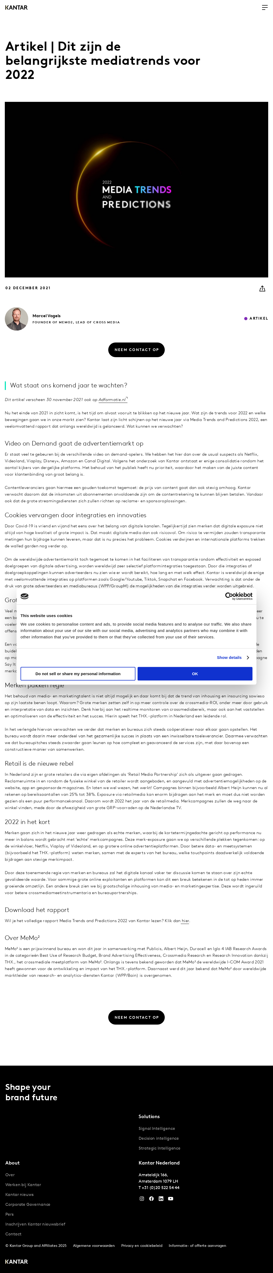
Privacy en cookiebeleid (141, 1246)
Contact (13, 1234)
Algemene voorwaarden (94, 1246)
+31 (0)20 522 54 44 (160, 1188)
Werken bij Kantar (23, 1185)
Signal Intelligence (157, 1129)
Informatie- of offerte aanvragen (197, 1246)
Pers (9, 1214)
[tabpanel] (203, 1139)
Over (10, 1175)
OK (195, 673)
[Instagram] (142, 1199)
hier (185, 937)
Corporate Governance (27, 1205)
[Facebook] (151, 1199)
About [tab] (12, 1163)
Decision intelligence (159, 1139)
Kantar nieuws (19, 1195)
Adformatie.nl (112, 416)
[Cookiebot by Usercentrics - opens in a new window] (229, 596)
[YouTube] (161, 1199)
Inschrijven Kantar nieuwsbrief (35, 1224)
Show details (229, 657)
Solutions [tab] (149, 1116)
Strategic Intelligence (159, 1148)
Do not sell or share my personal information (78, 673)
